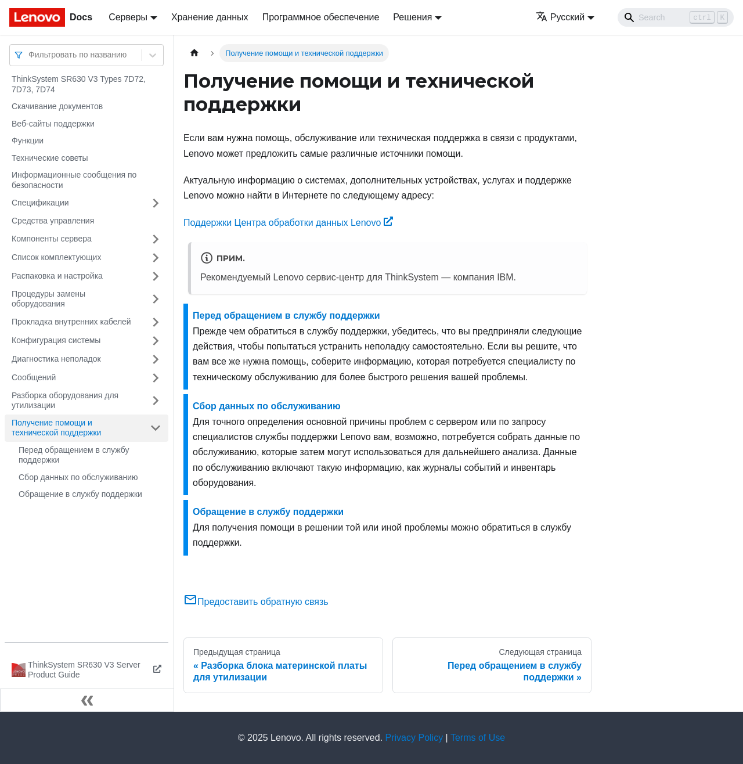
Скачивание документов (57, 106)
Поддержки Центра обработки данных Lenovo (288, 223)
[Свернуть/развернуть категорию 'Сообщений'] (155, 378)
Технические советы (50, 158)
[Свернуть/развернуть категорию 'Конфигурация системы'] (155, 340)
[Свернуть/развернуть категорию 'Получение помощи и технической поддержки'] (155, 428)
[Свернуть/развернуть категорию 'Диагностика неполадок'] (155, 359)
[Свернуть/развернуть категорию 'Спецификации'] (155, 203)
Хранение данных (209, 17)
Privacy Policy (414, 738)
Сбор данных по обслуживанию (78, 477)
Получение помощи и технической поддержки (56, 428)
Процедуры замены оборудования (48, 299)
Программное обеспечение (321, 17)
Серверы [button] (128, 17)
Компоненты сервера (52, 238)
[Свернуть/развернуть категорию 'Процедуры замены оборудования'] (155, 299)
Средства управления (53, 220)
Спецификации (40, 202)
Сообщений (34, 377)
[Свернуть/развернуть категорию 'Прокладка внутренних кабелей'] (155, 322)
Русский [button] (560, 17)
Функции (28, 140)
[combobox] (29, 55)
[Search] (676, 17)
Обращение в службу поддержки (80, 494)
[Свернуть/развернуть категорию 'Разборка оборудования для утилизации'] (155, 401)
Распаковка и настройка (57, 275)
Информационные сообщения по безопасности (74, 180)
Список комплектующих (56, 257)
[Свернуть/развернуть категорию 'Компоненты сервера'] (155, 239)
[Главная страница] (194, 53)
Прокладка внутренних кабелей (71, 321)
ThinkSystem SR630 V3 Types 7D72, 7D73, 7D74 (79, 84)
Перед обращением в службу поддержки (74, 455)
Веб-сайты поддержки (53, 123)
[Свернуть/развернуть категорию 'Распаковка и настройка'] (155, 276)
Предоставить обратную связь (256, 602)
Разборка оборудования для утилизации (65, 400)
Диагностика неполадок (56, 358)
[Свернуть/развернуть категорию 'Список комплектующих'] (155, 257)
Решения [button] (412, 17)
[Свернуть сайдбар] (87, 700)
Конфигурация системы (56, 340)
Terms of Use (477, 738)
